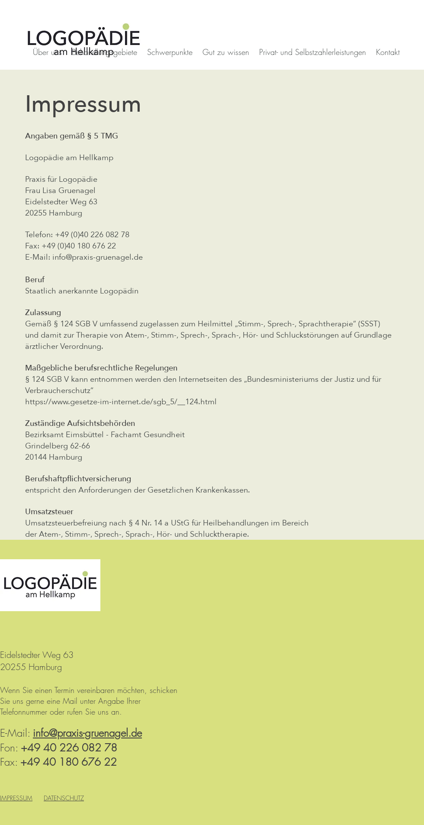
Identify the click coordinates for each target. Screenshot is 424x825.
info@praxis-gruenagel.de (97, 257)
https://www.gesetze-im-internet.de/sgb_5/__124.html (121, 401)
